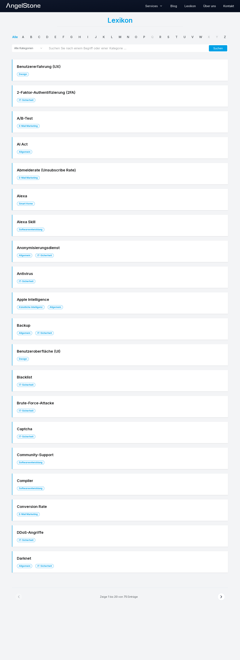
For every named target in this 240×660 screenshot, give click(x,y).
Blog (173, 6)
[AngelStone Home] (23, 6)
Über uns (209, 6)
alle (15, 37)
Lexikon (190, 6)
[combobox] (28, 48)
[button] (218, 48)
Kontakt (228, 6)
